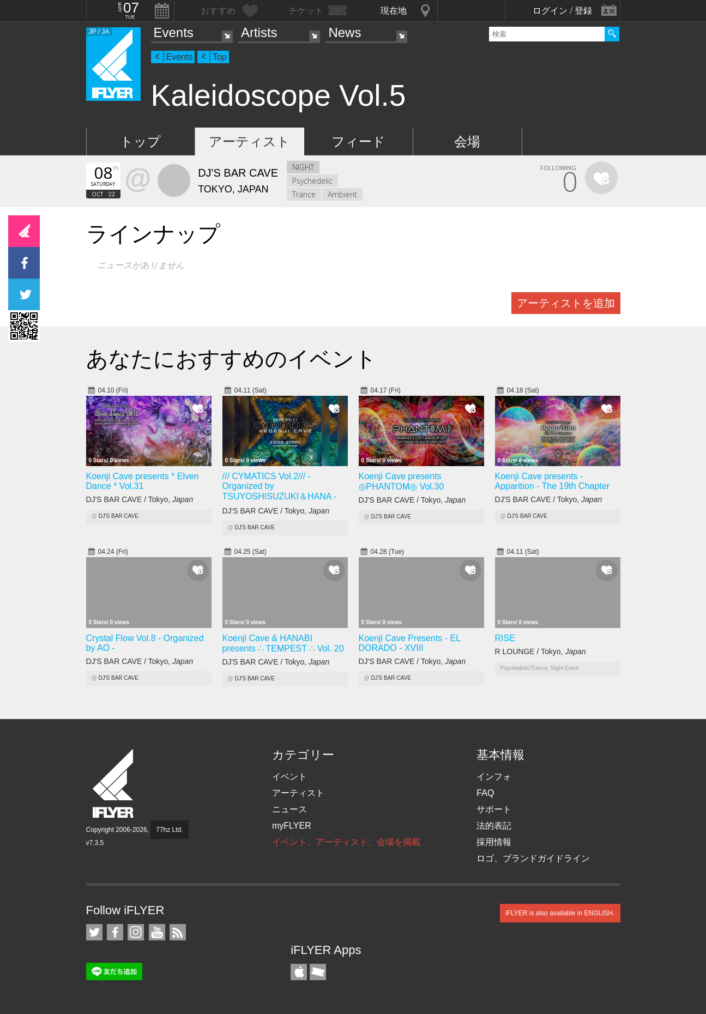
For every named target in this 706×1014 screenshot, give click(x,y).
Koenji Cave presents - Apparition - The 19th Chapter (552, 481)
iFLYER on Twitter (94, 932)
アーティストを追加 (566, 303)
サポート (493, 809)
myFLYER (291, 825)
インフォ (493, 776)
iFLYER (114, 783)
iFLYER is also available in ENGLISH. (560, 913)
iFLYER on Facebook (115, 932)
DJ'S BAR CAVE (118, 516)
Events (174, 32)
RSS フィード (178, 932)
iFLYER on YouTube (157, 932)
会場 (467, 141)
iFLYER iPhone (299, 972)
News (344, 32)
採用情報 (493, 842)
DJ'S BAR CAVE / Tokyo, (140, 499)
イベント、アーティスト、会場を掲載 (346, 842)
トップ (140, 141)
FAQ (485, 793)
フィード (358, 141)
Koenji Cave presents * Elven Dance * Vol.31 (142, 481)
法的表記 (493, 825)
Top (220, 57)
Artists (259, 32)
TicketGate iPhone (318, 972)
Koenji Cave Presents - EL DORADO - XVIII (410, 643)
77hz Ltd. (169, 830)
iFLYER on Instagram (136, 932)
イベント (289, 776)
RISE (505, 638)
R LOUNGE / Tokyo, (540, 651)
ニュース (289, 809)
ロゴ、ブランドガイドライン (533, 858)
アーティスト (249, 141)
